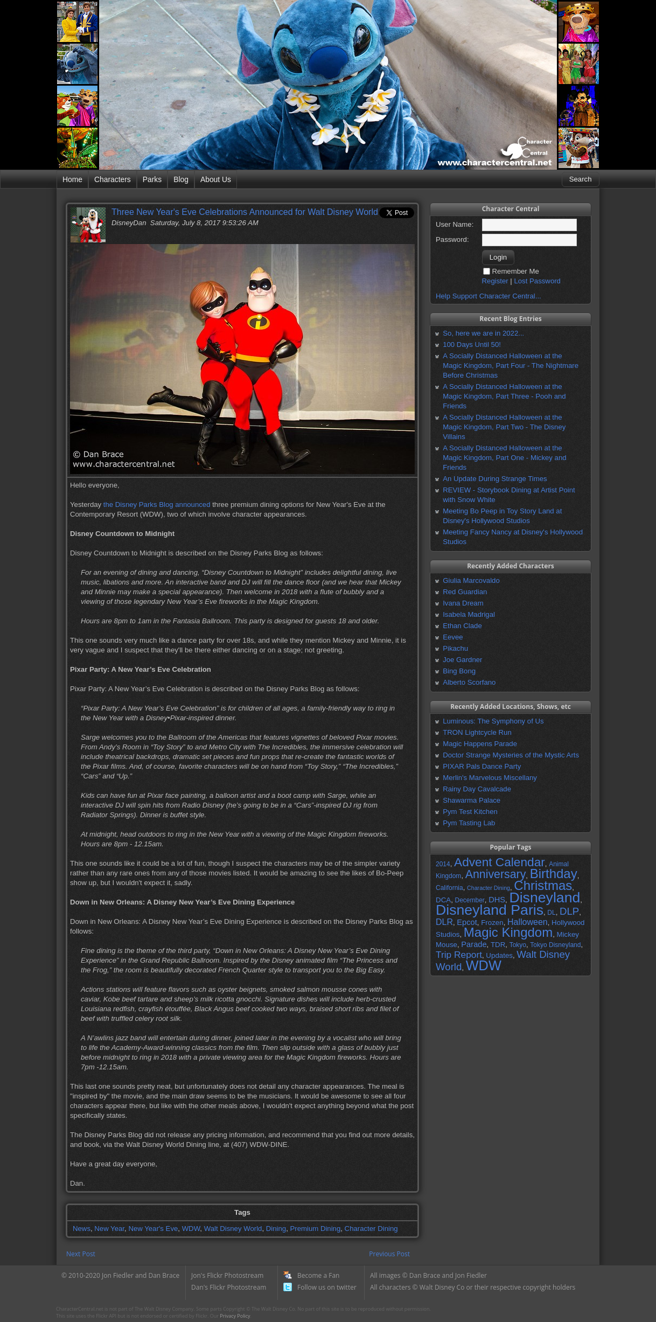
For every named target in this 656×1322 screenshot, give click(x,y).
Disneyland (544, 897)
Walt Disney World (233, 1228)
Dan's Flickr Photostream (228, 1287)
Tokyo (518, 945)
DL (551, 912)
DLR (444, 922)
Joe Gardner (462, 660)
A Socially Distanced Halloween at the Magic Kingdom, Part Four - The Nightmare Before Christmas (510, 365)
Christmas (543, 885)
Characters (112, 179)
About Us (215, 179)
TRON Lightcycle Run (477, 732)
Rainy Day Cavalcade (477, 789)
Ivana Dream (463, 603)
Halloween (527, 922)
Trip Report (459, 954)
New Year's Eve (153, 1228)
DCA (443, 900)
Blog (181, 179)
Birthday (553, 873)
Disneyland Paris (489, 910)
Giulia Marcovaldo (471, 580)
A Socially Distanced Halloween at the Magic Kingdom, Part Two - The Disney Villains (504, 427)
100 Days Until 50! (472, 344)
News (81, 1228)
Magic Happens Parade (480, 744)
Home (72, 179)
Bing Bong (459, 671)
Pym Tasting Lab (469, 823)
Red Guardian (465, 592)
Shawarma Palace (471, 800)
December (469, 900)
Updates (499, 955)
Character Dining (371, 1228)
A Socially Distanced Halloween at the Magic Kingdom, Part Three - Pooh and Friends (504, 396)
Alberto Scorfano (469, 682)
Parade (473, 944)
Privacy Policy (235, 1315)
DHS (496, 899)
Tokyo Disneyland (555, 945)
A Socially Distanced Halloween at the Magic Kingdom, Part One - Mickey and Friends (504, 457)
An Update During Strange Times (495, 479)
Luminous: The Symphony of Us (493, 721)
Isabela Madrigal (469, 614)
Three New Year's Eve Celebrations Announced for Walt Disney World (244, 212)
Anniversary (495, 874)
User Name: (454, 224)
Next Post (80, 1253)
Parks (152, 179)
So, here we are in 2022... (483, 333)
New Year (109, 1228)
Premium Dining (315, 1228)
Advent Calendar (499, 862)
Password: (452, 239)
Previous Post (389, 1253)
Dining (276, 1228)
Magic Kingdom (508, 932)
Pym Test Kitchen (470, 812)
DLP (569, 911)
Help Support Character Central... (488, 296)
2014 (443, 864)
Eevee (453, 637)
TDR (498, 945)
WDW (191, 1228)
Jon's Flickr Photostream (227, 1275)
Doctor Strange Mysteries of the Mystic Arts (511, 755)
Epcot (467, 922)
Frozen (492, 923)
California (449, 888)
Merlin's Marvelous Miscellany (490, 778)
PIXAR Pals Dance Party (482, 766)
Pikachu (455, 648)
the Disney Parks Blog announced (157, 504)
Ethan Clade (462, 626)
